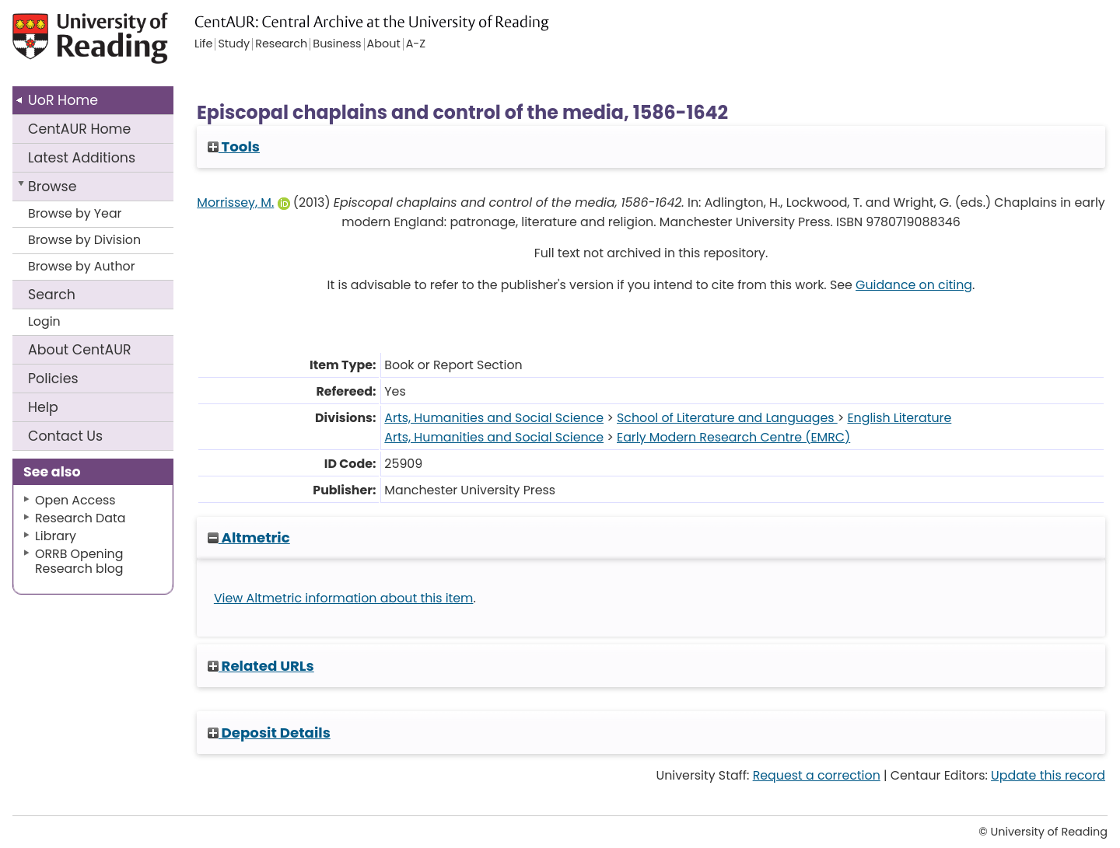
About (79, 349)
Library (55, 536)
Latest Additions (81, 157)
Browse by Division (84, 240)
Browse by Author (81, 266)
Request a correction (816, 775)
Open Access (75, 500)
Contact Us (65, 436)
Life (203, 44)
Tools (234, 146)
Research (281, 44)
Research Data (80, 518)
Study (234, 44)
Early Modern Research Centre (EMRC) (733, 437)
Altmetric (249, 537)
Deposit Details (269, 732)
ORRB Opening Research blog (79, 561)
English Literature (899, 418)
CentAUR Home (79, 129)
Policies (53, 378)
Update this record (1048, 775)
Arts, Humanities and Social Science (494, 418)
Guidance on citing (914, 285)
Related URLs (261, 665)
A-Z (415, 44)
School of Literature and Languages (727, 418)
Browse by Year (75, 213)
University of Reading (124, 44)
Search (51, 294)
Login (44, 321)
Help (43, 407)
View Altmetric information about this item (344, 598)
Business (337, 44)
